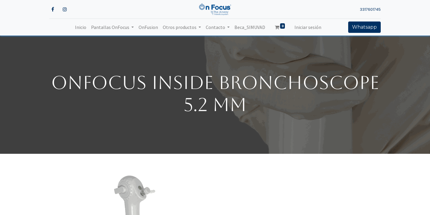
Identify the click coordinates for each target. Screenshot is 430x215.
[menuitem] (81, 27)
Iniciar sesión (307, 27)
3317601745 (370, 9)
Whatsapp (364, 27)
